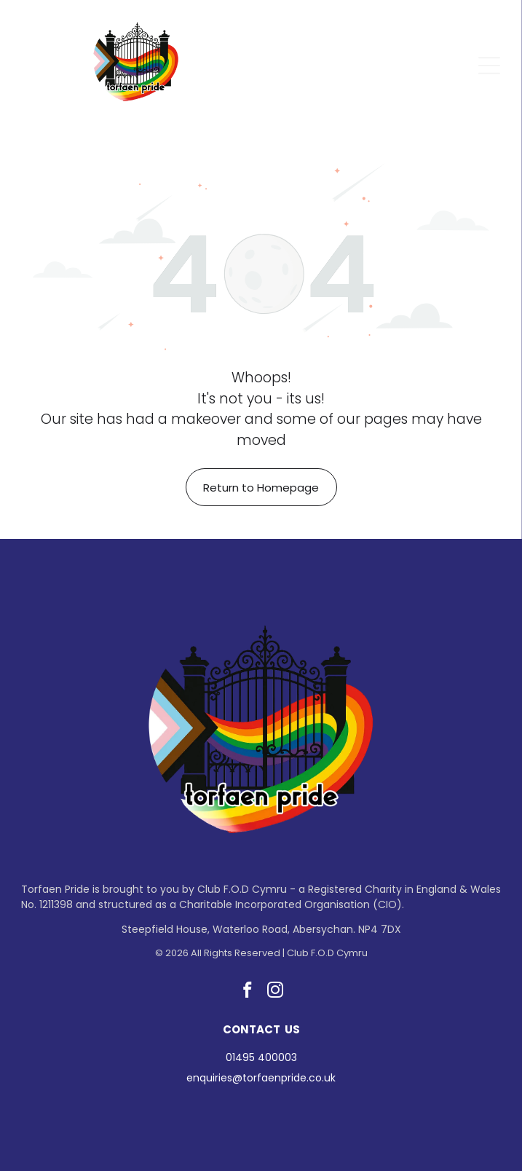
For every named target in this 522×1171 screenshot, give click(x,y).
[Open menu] (489, 65)
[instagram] (275, 992)
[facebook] (247, 992)
